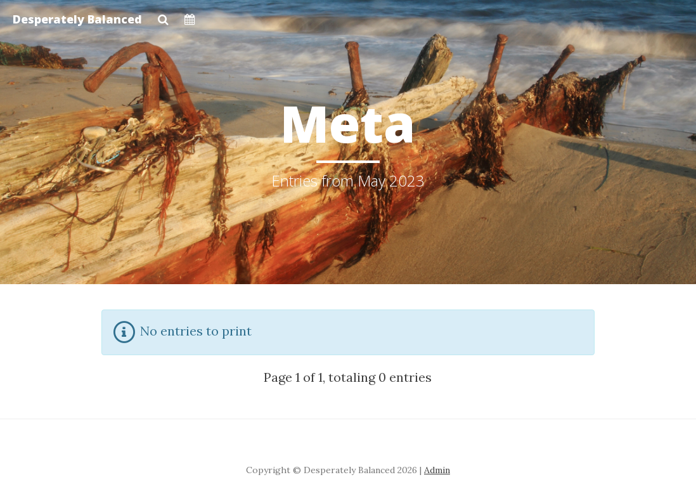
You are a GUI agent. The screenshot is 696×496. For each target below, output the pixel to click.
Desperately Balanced (77, 19)
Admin (437, 470)
